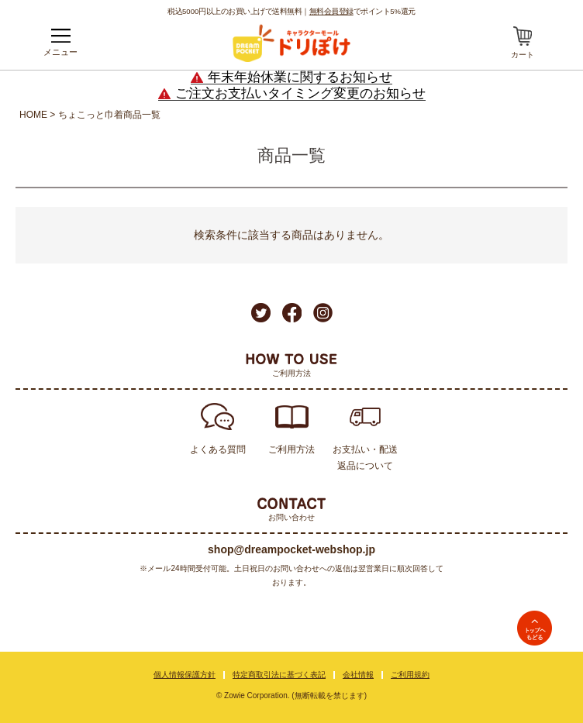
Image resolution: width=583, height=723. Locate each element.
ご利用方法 (291, 449)
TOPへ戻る (534, 628)
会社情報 (358, 674)
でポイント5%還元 (362, 11)
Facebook (292, 312)
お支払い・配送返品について (365, 457)
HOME (33, 114)
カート (522, 54)
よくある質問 (218, 449)
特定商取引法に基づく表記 (279, 674)
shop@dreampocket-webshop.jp (291, 549)
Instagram (323, 312)
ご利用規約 (410, 674)
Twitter (261, 312)
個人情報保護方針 (185, 674)
